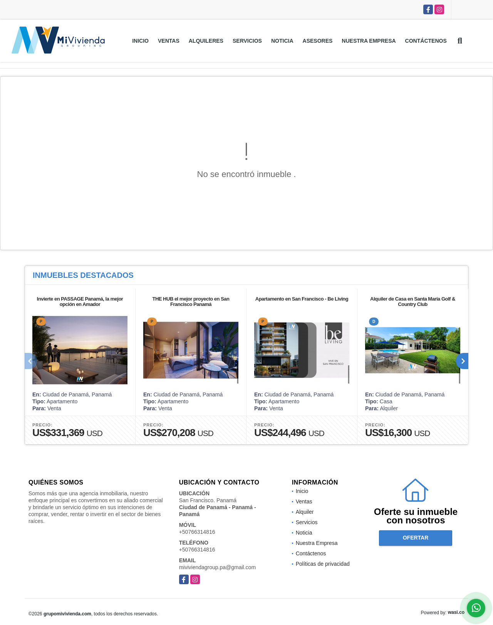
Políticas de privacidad (323, 564)
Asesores (318, 41)
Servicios (247, 41)
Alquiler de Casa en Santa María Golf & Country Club (412, 301)
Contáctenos (426, 41)
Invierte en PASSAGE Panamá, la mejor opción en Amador (80, 301)
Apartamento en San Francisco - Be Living (302, 299)
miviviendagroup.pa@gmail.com (217, 567)
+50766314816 (197, 532)
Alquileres (206, 41)
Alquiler (305, 512)
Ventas (168, 41)
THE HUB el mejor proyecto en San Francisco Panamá (191, 301)
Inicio (140, 41)
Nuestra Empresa (369, 41)
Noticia (282, 41)
